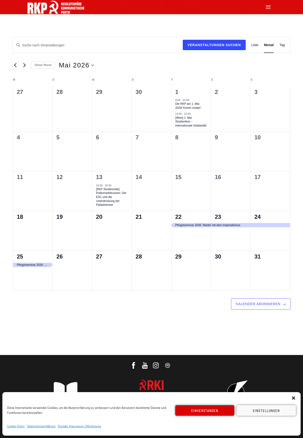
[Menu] (268, 6)
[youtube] (145, 363)
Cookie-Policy (16, 426)
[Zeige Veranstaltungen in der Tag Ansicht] (282, 45)
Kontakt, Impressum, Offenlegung (79, 426)
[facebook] (134, 363)
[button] (293, 398)
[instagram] (157, 363)
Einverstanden (204, 410)
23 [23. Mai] (218, 217)
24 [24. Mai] (257, 217)
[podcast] (168, 363)
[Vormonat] (15, 65)
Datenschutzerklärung (41, 426)
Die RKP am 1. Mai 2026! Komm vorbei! (188, 106)
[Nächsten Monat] (24, 65)
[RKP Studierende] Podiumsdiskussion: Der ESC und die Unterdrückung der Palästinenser (111, 197)
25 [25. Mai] (20, 256)
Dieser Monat (43, 65)
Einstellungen (266, 410)
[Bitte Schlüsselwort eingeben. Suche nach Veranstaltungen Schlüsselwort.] (98, 45)
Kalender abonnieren (258, 304)
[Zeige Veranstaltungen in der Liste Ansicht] (254, 45)
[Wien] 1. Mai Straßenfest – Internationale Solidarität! (191, 121)
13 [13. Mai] (99, 177)
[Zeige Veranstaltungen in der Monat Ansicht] (269, 45)
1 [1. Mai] (176, 92)
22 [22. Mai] (178, 217)
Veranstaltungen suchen (214, 45)
